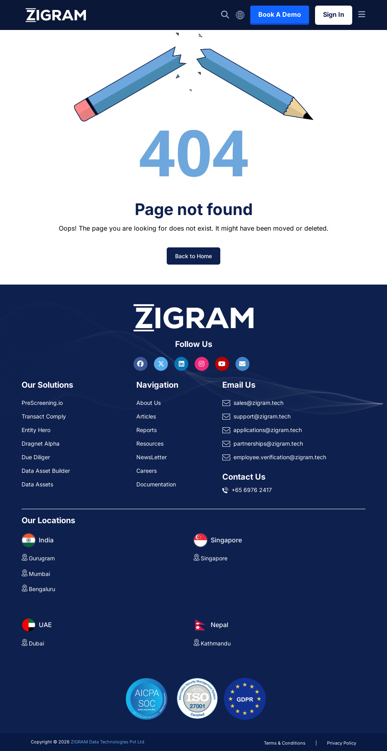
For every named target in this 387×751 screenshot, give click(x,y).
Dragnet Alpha (41, 443)
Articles (146, 416)
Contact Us (243, 477)
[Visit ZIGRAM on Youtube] (223, 364)
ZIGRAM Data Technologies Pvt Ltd (107, 742)
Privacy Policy (341, 743)
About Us (148, 402)
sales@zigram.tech (258, 402)
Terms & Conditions (284, 743)
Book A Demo (279, 14)
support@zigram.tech (262, 416)
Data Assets (37, 484)
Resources (150, 443)
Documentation (156, 484)
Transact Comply (44, 416)
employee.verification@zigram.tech (279, 457)
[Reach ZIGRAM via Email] (242, 364)
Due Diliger (36, 457)
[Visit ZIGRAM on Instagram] (203, 364)
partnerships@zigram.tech (268, 443)
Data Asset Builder (46, 470)
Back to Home (193, 256)
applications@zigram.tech (267, 429)
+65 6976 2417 (251, 489)
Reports (146, 429)
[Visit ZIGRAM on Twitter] (162, 364)
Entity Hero (36, 429)
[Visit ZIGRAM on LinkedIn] (182, 364)
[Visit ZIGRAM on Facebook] (142, 364)
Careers (146, 470)
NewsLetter (151, 457)
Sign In (333, 14)
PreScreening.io (42, 402)
